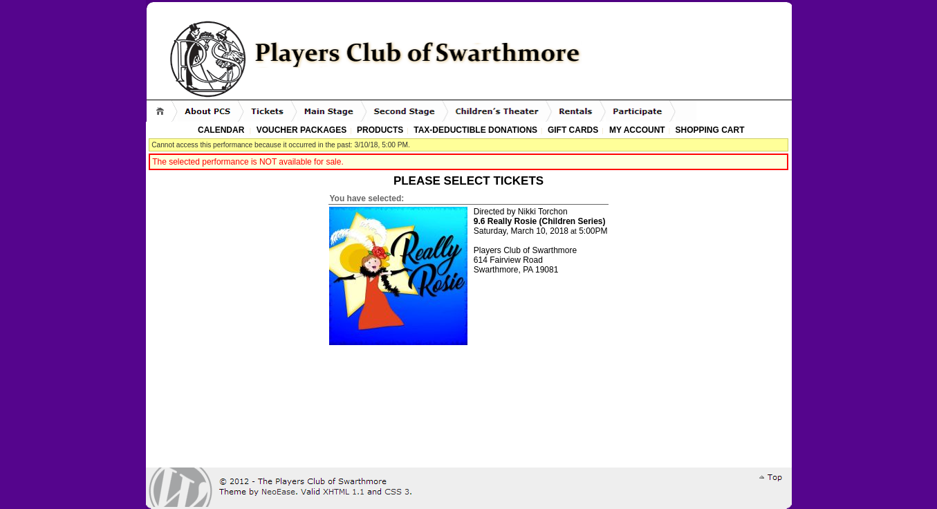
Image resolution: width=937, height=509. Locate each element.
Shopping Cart (709, 130)
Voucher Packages (301, 130)
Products (380, 130)
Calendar (221, 130)
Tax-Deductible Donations (475, 130)
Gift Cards (573, 130)
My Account (636, 130)
